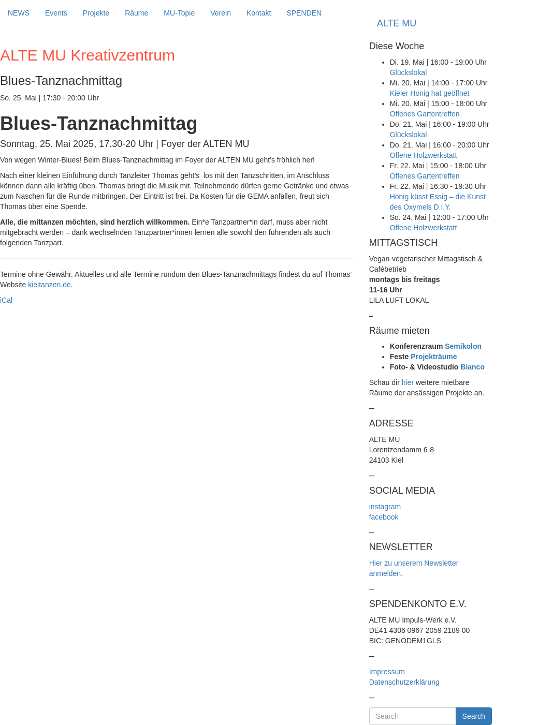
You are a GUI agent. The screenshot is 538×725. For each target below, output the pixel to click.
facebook (384, 517)
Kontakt (258, 13)
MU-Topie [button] (179, 13)
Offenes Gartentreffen (425, 114)
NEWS (19, 13)
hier (408, 382)
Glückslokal (408, 72)
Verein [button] (220, 13)
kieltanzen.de (49, 284)
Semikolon (463, 346)
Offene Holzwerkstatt (423, 155)
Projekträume (434, 356)
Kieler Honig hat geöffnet (430, 93)
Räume (136, 13)
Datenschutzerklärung (404, 682)
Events (56, 13)
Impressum (387, 672)
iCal (6, 300)
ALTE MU (397, 23)
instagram (385, 506)
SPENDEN (304, 13)
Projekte (96, 13)
